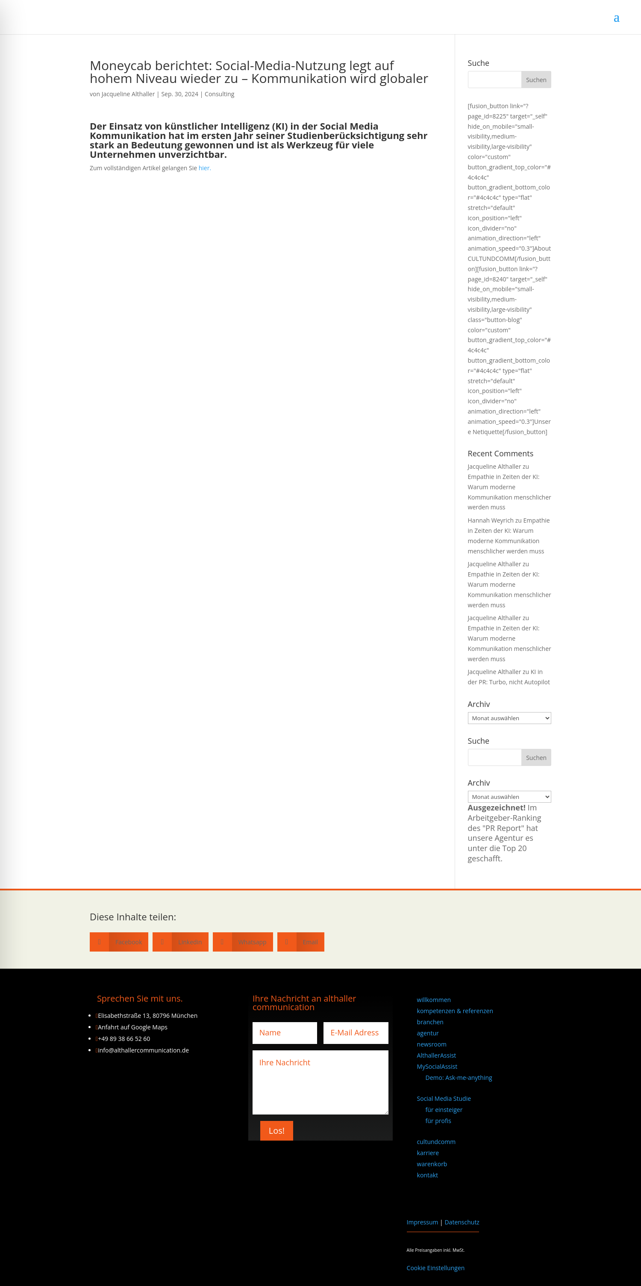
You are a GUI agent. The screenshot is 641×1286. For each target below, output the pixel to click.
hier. (205, 168)
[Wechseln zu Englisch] (421, 1197)
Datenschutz (461, 1222)
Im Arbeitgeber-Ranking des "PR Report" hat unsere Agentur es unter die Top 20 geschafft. (504, 832)
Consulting (219, 94)
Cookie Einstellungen (436, 1268)
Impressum (422, 1222)
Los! (277, 1130)
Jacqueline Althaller (128, 94)
